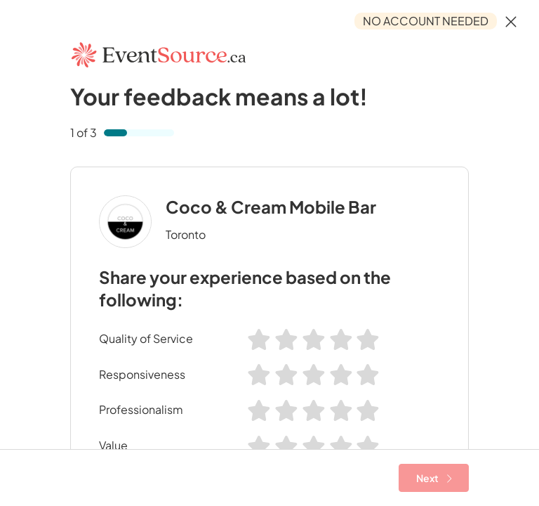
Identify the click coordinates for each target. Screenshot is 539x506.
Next (434, 478)
